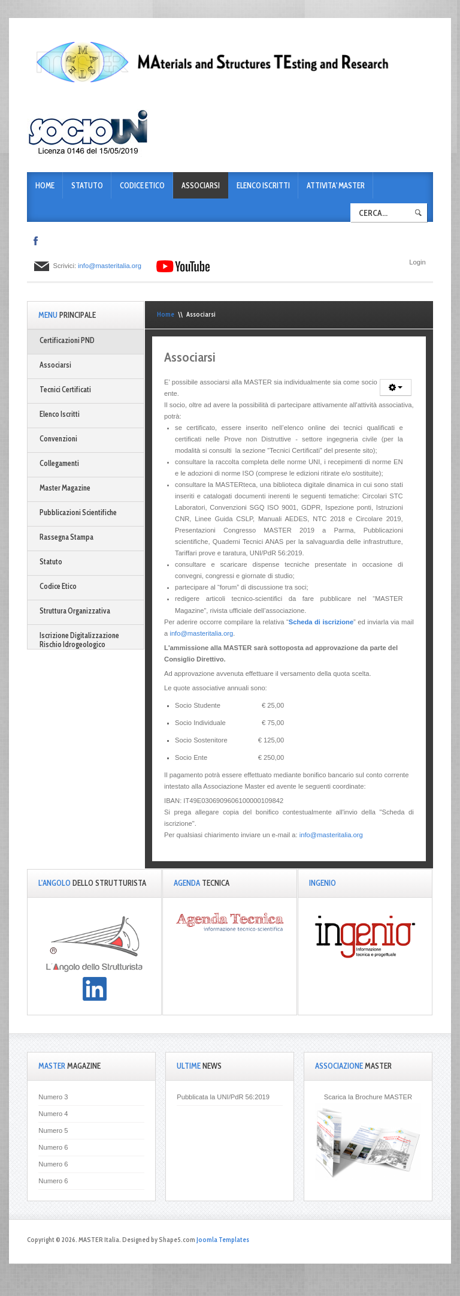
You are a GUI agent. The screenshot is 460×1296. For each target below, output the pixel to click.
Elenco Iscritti (263, 185)
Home (45, 185)
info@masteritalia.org (109, 265)
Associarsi (200, 185)
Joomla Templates (222, 1239)
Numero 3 (53, 1096)
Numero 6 (53, 1147)
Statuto (87, 185)
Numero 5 (53, 1130)
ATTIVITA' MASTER (336, 185)
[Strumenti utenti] (395, 387)
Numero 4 (53, 1113)
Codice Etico (142, 185)
